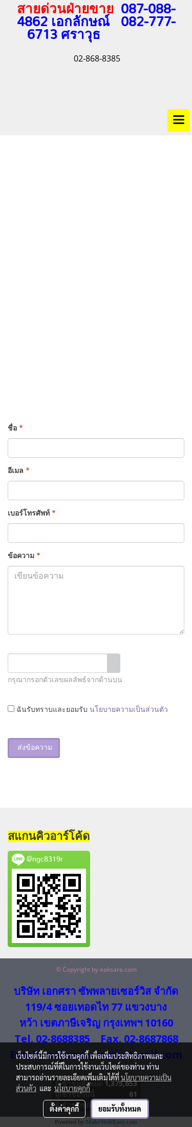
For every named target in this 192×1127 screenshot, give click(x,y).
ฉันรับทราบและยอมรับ (88, 709)
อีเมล (18, 471)
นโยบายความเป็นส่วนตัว (129, 709)
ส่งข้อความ (33, 747)
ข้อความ (24, 556)
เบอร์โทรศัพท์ (31, 513)
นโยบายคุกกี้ (72, 1088)
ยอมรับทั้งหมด (119, 1108)
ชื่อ (15, 428)
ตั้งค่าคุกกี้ (64, 1108)
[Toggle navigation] (178, 120)
